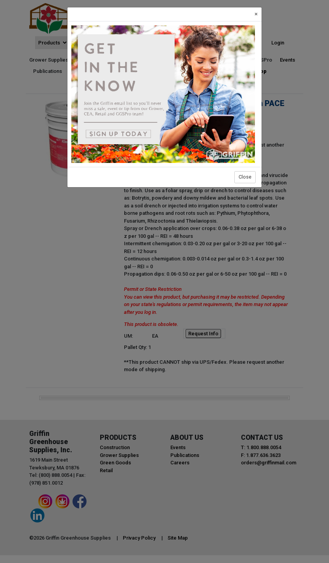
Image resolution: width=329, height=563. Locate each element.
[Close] (256, 14)
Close (245, 177)
